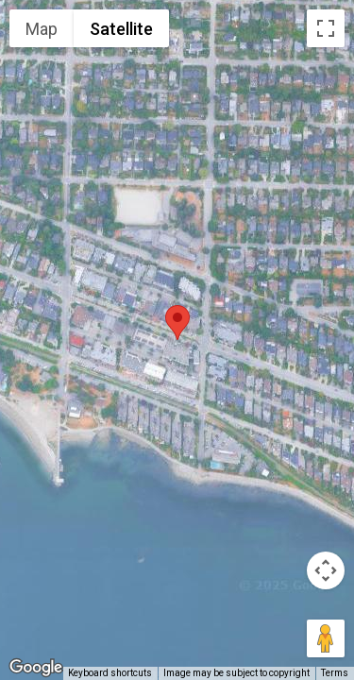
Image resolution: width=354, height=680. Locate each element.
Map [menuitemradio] (41, 29)
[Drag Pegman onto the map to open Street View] (326, 638)
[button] (177, 322)
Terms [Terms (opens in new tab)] (334, 673)
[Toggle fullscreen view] (326, 28)
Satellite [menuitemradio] (121, 29)
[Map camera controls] (326, 570)
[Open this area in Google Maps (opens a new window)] (36, 667)
